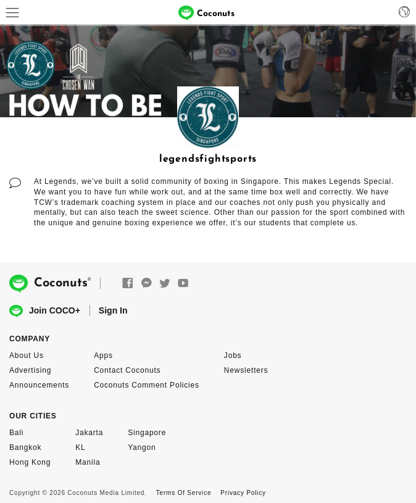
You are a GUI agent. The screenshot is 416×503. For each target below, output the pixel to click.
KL (80, 447)
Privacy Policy (242, 492)
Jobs (233, 355)
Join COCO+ (44, 311)
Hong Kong (30, 462)
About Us (26, 355)
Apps (103, 355)
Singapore (147, 432)
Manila (87, 462)
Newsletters (246, 370)
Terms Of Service (183, 492)
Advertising (30, 370)
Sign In (113, 310)
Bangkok (25, 447)
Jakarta (89, 432)
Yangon (142, 447)
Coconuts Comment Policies (146, 385)
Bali (16, 432)
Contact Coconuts (127, 370)
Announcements (39, 385)
